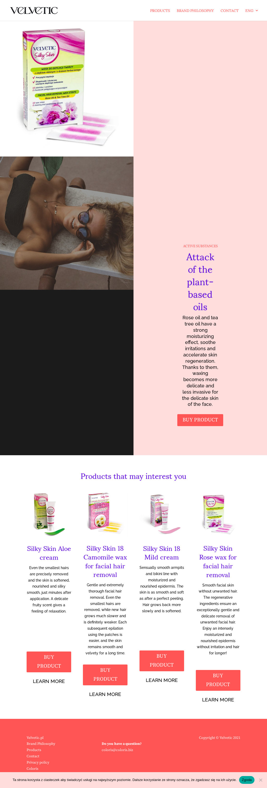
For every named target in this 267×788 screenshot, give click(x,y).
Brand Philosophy (195, 12)
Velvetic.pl (35, 737)
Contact (230, 12)
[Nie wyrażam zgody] (260, 780)
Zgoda (247, 780)
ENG (249, 12)
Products (160, 12)
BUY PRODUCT (200, 420)
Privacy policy (38, 762)
